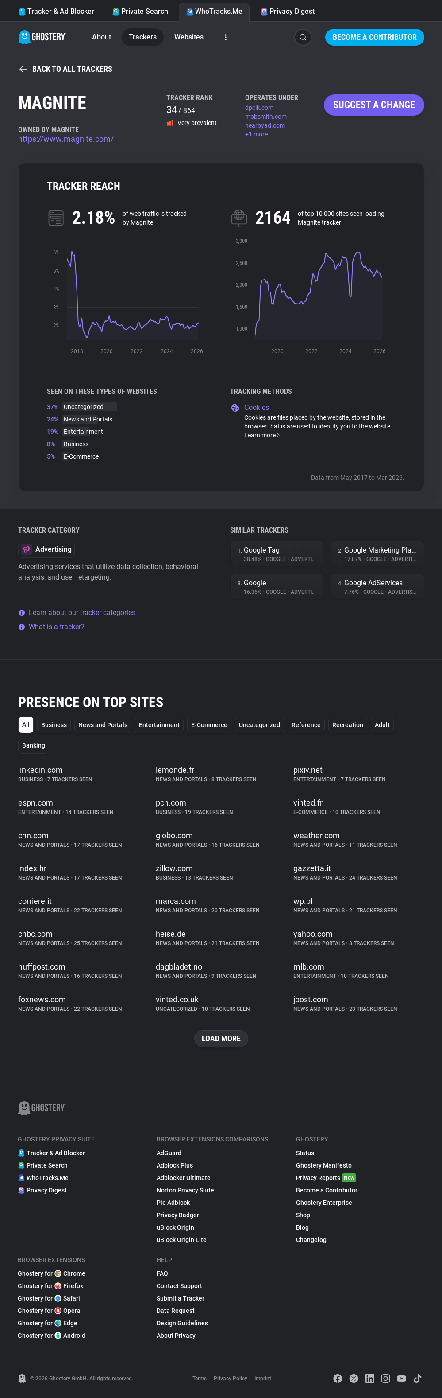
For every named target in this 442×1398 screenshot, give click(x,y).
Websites (189, 37)
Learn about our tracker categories (76, 612)
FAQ (162, 1273)
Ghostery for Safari (49, 1298)
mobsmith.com (266, 116)
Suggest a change (374, 104)
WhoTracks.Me (214, 11)
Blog (302, 1227)
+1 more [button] (256, 134)
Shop (303, 1215)
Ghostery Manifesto (324, 1165)
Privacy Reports (326, 1177)
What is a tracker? (51, 627)
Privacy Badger (178, 1215)
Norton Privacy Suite (185, 1190)
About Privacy (176, 1335)
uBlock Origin (175, 1227)
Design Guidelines (182, 1323)
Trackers (143, 37)
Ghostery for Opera (49, 1310)
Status (305, 1153)
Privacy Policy (230, 1378)
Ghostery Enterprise (324, 1202)
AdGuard (169, 1153)
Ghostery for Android (51, 1335)
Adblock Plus (175, 1165)
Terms (199, 1378)
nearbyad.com (265, 125)
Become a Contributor (375, 37)
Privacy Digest (287, 11)
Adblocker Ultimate (184, 1177)
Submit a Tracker (180, 1298)
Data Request (176, 1310)
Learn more (262, 435)
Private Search (140, 11)
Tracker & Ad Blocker (56, 11)
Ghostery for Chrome (51, 1273)
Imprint (262, 1378)
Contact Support (179, 1285)
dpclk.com (259, 107)
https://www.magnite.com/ (66, 139)
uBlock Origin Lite (182, 1239)
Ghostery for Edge (47, 1323)
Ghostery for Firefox (50, 1285)
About (101, 37)
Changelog (311, 1239)
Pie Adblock (173, 1202)
